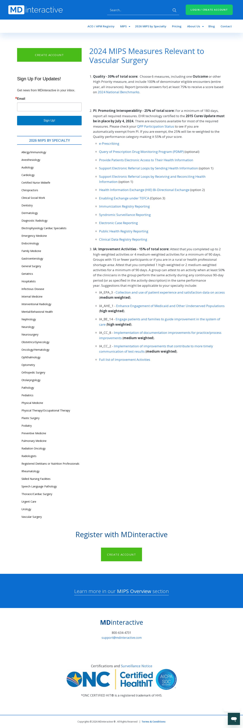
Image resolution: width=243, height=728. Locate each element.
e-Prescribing (109, 143)
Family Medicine (31, 251)
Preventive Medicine (33, 433)
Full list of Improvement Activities (124, 359)
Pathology (27, 387)
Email (21, 98)
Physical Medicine (32, 403)
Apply (174, 10)
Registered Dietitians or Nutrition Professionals (50, 463)
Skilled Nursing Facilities (35, 479)
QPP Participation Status (155, 126)
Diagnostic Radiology (34, 220)
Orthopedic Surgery (33, 372)
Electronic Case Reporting (118, 223)
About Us (193, 26)
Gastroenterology (32, 258)
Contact (226, 26)
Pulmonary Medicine (34, 441)
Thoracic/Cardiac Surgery (36, 494)
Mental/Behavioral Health (37, 311)
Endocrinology (30, 243)
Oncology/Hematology (35, 349)
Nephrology (28, 319)
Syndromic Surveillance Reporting (125, 214)
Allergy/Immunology (33, 152)
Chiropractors (29, 190)
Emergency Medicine (34, 236)
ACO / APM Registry (101, 26)
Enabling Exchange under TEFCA (124, 198)
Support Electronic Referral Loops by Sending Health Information (148, 168)
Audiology (27, 167)
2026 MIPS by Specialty (150, 26)
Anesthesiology (30, 160)
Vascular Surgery (31, 517)
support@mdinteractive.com (122, 638)
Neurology (27, 327)
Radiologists (28, 456)
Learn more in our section (121, 591)
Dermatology (29, 213)
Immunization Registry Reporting (124, 206)
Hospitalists (28, 281)
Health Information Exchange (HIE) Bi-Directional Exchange (144, 190)
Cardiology (28, 175)
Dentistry (27, 205)
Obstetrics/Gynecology (35, 342)
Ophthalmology (30, 357)
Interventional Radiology (36, 304)
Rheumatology (30, 471)
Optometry (28, 365)
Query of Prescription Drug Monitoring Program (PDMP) (141, 151)
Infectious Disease (32, 289)
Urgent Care (28, 501)
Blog (211, 26)
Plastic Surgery (30, 418)
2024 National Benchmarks (118, 92)
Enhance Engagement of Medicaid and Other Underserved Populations (170, 306)
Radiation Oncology (33, 448)
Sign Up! (49, 120)
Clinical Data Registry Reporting (123, 239)
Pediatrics (27, 395)
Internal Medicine (32, 296)
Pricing (176, 26)
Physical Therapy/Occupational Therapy (45, 410)
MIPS (123, 26)
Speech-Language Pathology (39, 486)
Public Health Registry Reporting (123, 231)
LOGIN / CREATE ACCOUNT (209, 9)
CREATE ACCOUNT (49, 55)
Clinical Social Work (33, 198)
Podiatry (26, 425)
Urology (26, 509)
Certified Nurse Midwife (35, 182)
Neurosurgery (29, 334)
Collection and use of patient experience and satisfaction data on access (170, 292)
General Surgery (31, 266)
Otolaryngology (30, 380)
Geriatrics (27, 274)
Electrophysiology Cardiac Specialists (43, 228)
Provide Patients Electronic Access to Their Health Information (146, 160)
